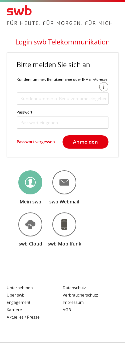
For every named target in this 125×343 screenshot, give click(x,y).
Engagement (18, 302)
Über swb (15, 295)
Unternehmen (20, 288)
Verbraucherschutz (80, 295)
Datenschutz (74, 288)
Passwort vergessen (36, 142)
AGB (67, 310)
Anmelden (85, 141)
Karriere (14, 310)
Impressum (73, 302)
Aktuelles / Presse (23, 317)
